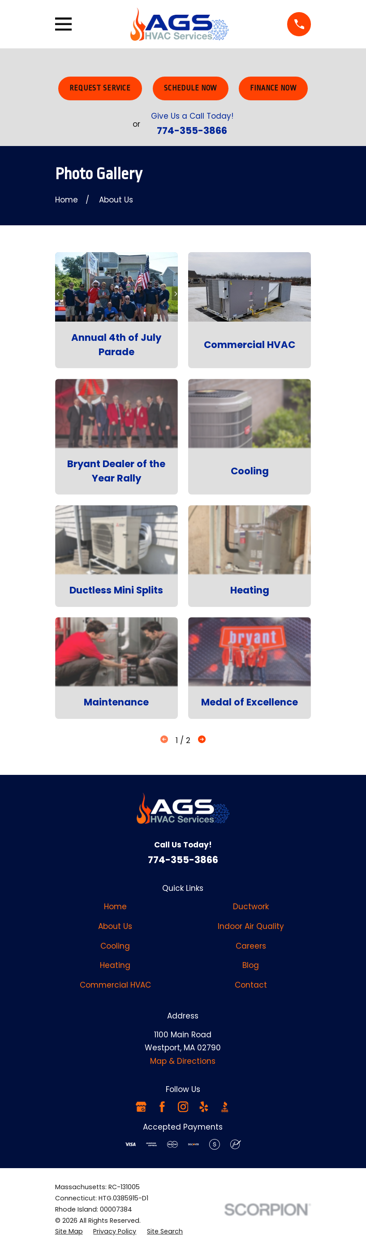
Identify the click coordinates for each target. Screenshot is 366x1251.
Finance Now (273, 88)
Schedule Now (190, 88)
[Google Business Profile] (141, 1106)
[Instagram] (183, 1106)
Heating (115, 965)
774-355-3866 (192, 130)
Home (115, 906)
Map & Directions (182, 1061)
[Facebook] (162, 1106)
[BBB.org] (225, 1106)
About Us (115, 926)
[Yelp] (203, 1106)
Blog (250, 965)
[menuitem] (69, 1231)
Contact (251, 985)
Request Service (100, 88)
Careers (251, 946)
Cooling (115, 946)
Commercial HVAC (115, 985)
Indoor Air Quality (251, 926)
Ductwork (251, 906)
